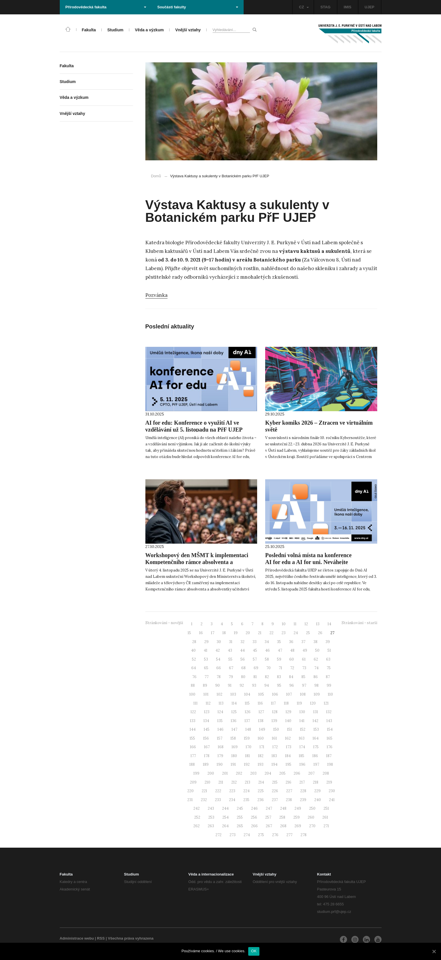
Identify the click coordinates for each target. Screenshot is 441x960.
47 (280, 650)
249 (297, 808)
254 (225, 817)
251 (326, 808)
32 (242, 641)
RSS (101, 938)
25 (308, 632)
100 (192, 694)
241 (332, 799)
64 (193, 667)
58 (267, 659)
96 (291, 685)
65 (206, 667)
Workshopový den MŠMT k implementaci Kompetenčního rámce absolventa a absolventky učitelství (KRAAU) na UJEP (197, 562)
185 (301, 755)
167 (207, 746)
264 (225, 826)
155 (192, 738)
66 (218, 667)
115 (247, 703)
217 (302, 782)
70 (268, 667)
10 (284, 624)
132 (329, 711)
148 (248, 729)
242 (196, 808)
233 (218, 799)
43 (230, 650)
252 (197, 817)
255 (240, 817)
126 (248, 711)
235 (246, 799)
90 (217, 685)
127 (261, 711)
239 (303, 799)
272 (218, 834)
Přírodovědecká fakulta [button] (106, 7)
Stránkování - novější (164, 622)
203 (253, 773)
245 (240, 808)
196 (302, 764)
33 (255, 641)
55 (230, 659)
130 (302, 711)
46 (267, 650)
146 (220, 729)
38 (315, 641)
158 (233, 738)
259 (296, 817)
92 (242, 685)
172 (275, 746)
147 (234, 729)
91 (230, 685)
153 (316, 729)
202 (239, 773)
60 (291, 659)
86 (315, 676)
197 (316, 764)
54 (218, 659)
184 (288, 755)
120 (313, 703)
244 (225, 808)
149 (262, 729)
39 (328, 641)
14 (329, 624)
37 (303, 641)
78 (219, 676)
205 (282, 773)
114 (234, 703)
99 (329, 685)
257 (268, 817)
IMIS (347, 7)
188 (192, 764)
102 (219, 694)
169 (235, 746)
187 (329, 755)
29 (206, 641)
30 (219, 641)
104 (247, 694)
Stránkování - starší (359, 622)
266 (254, 826)
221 (204, 790)
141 (302, 720)
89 (205, 685)
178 (206, 755)
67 (231, 667)
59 (279, 659)
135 (220, 720)
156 (206, 738)
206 (297, 773)
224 (246, 790)
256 (254, 817)
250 (312, 808)
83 (279, 676)
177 (193, 755)
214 (261, 782)
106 (275, 694)
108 (303, 694)
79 (231, 676)
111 (195, 703)
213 (247, 782)
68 (243, 667)
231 (190, 799)
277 (289, 834)
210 (207, 782)
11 (295, 624)
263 (211, 826)
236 (260, 799)
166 (193, 746)
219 (329, 782)
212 (234, 782)
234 (232, 799)
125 (234, 711)
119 (299, 703)
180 (234, 755)
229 (317, 790)
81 (255, 676)
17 (212, 632)
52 (194, 659)
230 (332, 790)
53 (206, 659)
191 (233, 764)
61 (304, 659)
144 (193, 729)
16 (201, 632)
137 (247, 720)
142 (315, 720)
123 (206, 711)
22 (271, 632)
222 (218, 790)
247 (269, 808)
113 (221, 703)
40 (193, 650)
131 (315, 711)
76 (194, 676)
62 (316, 659)
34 (267, 641)
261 (325, 817)
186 (315, 755)
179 (220, 755)
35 (279, 641)
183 (274, 755)
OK (254, 951)
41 (205, 650)
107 (289, 694)
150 (276, 729)
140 (288, 720)
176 (329, 746)
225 (261, 790)
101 (206, 694)
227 (289, 790)
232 (204, 799)
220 (190, 790)
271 (326, 826)
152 (302, 729)
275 (261, 834)
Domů (156, 176)
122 (193, 711)
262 (196, 826)
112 (208, 703)
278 (304, 834)
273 (233, 834)
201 (225, 773)
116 (260, 703)
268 (283, 826)
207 (311, 773)
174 (302, 746)
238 (289, 799)
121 (326, 703)
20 (248, 632)
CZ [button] (304, 7)
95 (279, 685)
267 (269, 826)
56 (242, 659)
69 (256, 667)
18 (224, 632)
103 (233, 694)
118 (286, 703)
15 (189, 632)
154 (330, 729)
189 (206, 764)
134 (206, 720)
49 (305, 650)
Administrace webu (77, 938)
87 (328, 676)
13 (317, 624)
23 (284, 632)
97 (304, 685)
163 (302, 738)
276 (275, 834)
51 (329, 650)
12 (306, 624)
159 (247, 738)
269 (297, 826)
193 (260, 764)
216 (288, 782)
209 (193, 782)
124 (220, 711)
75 (329, 667)
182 (260, 755)
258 (282, 817)
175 (316, 746)
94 (266, 685)
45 (255, 650)
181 (247, 755)
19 (236, 632)
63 (328, 659)
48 (292, 650)
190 (220, 764)
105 (261, 694)
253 (211, 817)
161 (274, 738)
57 (255, 659)
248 (283, 808)
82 (267, 676)
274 (247, 834)
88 (193, 685)
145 (206, 729)
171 (261, 746)
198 (330, 764)
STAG (325, 7)
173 (288, 746)
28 (194, 641)
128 (275, 711)
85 (303, 676)
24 (296, 632)
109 (317, 694)
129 (288, 711)
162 (288, 738)
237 (275, 799)
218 (315, 782)
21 (259, 632)
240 (317, 799)
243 (211, 808)
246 (254, 808)
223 (232, 790)
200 (210, 773)
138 (260, 720)
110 (330, 694)
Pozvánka (156, 295)
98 (316, 685)
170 (248, 746)
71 (280, 667)
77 (207, 676)
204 (268, 773)
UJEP (369, 7)
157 (219, 738)
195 (288, 764)
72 (292, 667)
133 (192, 720)
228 (303, 790)
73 (304, 667)
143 (329, 720)
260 (311, 817)
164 (316, 738)
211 (220, 782)
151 (289, 729)
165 (329, 738)
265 (240, 826)
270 (312, 826)
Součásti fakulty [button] (197, 7)
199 (196, 773)
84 (291, 676)
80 (243, 676)
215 (275, 782)
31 (230, 641)
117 (273, 703)
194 (274, 764)
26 (320, 632)
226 (275, 790)
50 (317, 650)
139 (274, 720)
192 (247, 764)
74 (316, 667)
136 (233, 720)
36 (291, 641)
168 (221, 746)
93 (254, 685)
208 (326, 773)
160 (261, 738)
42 (217, 650)
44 (242, 650)
